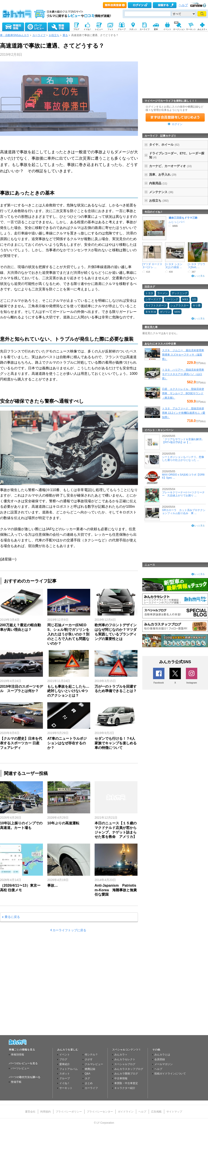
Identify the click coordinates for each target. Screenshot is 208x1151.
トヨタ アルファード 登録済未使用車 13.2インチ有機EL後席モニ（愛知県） (183, 413)
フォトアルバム (68, 1069)
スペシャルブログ (124, 1064)
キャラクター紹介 (124, 1088)
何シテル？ (91, 1054)
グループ (64, 1078)
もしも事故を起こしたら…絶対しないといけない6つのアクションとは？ (68, 691)
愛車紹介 (64, 1064)
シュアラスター (179, 305)
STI (194, 299)
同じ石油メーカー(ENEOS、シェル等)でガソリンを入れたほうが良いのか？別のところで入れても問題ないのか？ (68, 634)
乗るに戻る (12, 917)
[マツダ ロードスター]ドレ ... (152, 266)
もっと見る (199, 276)
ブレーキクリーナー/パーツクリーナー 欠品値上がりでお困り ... (183, 494)
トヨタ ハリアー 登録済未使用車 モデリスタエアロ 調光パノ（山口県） (183, 374)
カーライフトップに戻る (69, 930)
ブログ (63, 1059)
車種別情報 (17, 1054)
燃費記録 (90, 1069)
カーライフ (39, 35)
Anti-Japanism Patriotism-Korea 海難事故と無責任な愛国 (116, 890)
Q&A (87, 1073)
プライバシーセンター (100, 1111)
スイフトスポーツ (155, 305)
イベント (64, 1054)
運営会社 (30, 1111)
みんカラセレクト (124, 1059)
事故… (52, 885)
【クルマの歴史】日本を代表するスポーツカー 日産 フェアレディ (21, 743)
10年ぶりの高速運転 (63, 823)
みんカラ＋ (120, 1054)
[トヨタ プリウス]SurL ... (196, 266)
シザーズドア (153, 299)
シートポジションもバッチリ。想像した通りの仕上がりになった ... (183, 458)
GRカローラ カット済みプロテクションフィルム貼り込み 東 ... (183, 512)
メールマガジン (163, 1064)
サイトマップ (174, 1111)
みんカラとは (162, 1054)
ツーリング (171, 299)
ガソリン (165, 311)
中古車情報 (120, 1078)
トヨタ (149, 293)
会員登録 (159, 1059)
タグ (87, 1078)
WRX (185, 299)
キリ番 (197, 305)
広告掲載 (156, 1111)
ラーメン (162, 293)
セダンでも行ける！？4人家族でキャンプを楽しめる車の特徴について (116, 743)
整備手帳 (16, 1081)
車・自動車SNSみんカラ (14, 35)
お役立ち (54, 35)
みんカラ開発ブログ (126, 1073)
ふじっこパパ (176, 221)
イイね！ (64, 1083)
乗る (65, 35)
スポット (64, 1073)
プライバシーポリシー (69, 1111)
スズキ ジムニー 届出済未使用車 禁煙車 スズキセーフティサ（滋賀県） (183, 355)
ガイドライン (126, 1111)
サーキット (65, 1088)
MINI (177, 311)
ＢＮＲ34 (150, 311)
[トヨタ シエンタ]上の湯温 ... (173, 266)
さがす (89, 1059)
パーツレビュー (20, 1068)
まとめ (89, 1083)
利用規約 (45, 1111)
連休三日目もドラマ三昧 (183, 217)
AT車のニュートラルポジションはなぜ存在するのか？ (67, 743)
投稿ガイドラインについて (170, 1073)
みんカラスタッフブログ (128, 1069)
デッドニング (179, 293)
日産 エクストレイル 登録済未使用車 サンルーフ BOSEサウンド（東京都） (183, 393)
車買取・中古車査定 (126, 1083)
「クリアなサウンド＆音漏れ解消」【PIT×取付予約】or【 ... (183, 441)
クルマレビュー (94, 1064)
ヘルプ (183, 5)
